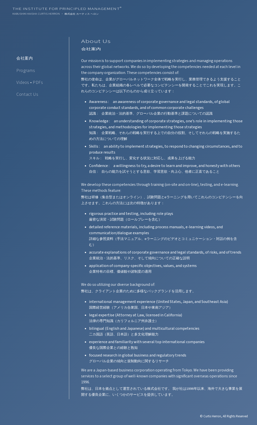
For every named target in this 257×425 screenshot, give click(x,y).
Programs (25, 70)
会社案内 (24, 58)
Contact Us (27, 94)
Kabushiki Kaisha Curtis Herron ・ (55, 14)
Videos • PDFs (29, 82)
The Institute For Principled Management (67, 8)
